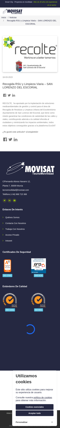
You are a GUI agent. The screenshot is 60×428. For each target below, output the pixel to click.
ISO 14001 (10, 310)
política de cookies (42, 397)
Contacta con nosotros (15, 223)
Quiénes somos (12, 217)
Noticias (13, 17)
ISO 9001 (38, 310)
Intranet (8, 241)
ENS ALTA (39, 276)
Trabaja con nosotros (15, 229)
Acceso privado (12, 235)
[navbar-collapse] (52, 10)
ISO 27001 (7, 276)
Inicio (3, 17)
